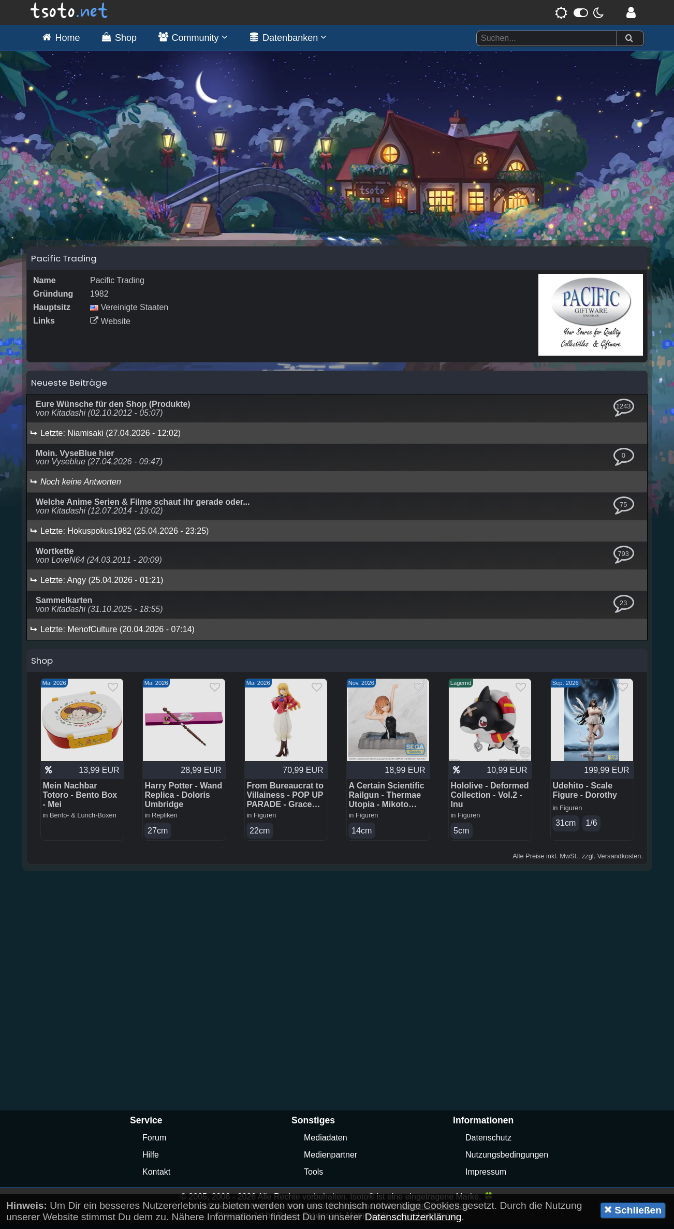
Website (110, 325)
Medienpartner (330, 1159)
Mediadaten (325, 1142)
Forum (154, 1142)
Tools (313, 1176)
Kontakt (156, 1176)
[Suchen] (629, 38)
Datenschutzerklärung (413, 1216)
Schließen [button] (633, 1210)
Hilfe (150, 1159)
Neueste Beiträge (69, 387)
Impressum (485, 1176)
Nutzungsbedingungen (506, 1159)
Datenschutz (488, 1142)
